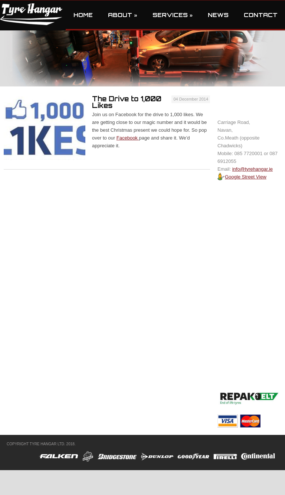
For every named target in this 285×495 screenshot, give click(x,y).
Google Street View (241, 177)
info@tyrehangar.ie (252, 169)
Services (173, 15)
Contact (261, 15)
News (218, 15)
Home (83, 15)
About (122, 15)
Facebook (128, 138)
